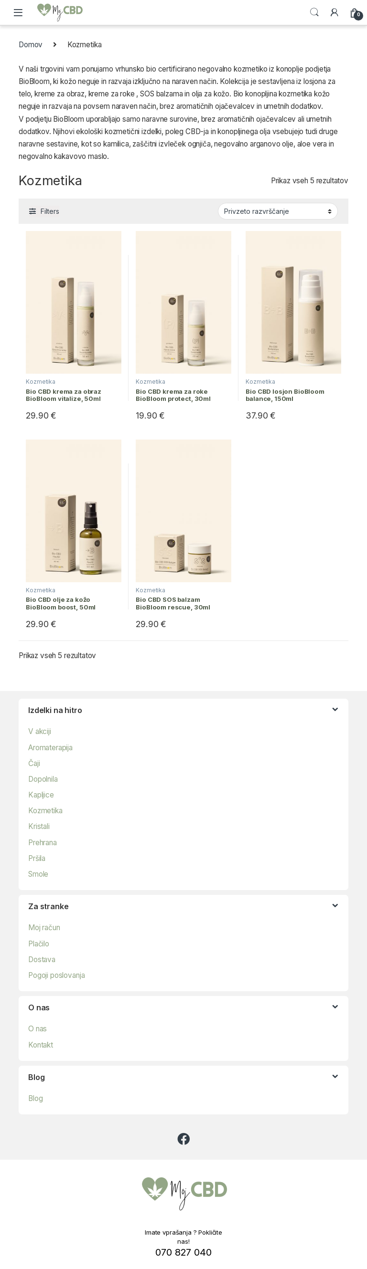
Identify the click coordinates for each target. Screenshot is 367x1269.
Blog (35, 1098)
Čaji (34, 763)
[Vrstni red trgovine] (278, 211)
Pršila (36, 858)
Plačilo (38, 943)
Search (314, 12)
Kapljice (41, 794)
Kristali (39, 826)
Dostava (41, 959)
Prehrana (42, 842)
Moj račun (44, 927)
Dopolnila (43, 779)
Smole (38, 874)
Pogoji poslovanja (56, 975)
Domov (31, 44)
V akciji (39, 731)
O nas (37, 1028)
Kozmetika (40, 381)
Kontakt (40, 1044)
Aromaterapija (50, 747)
